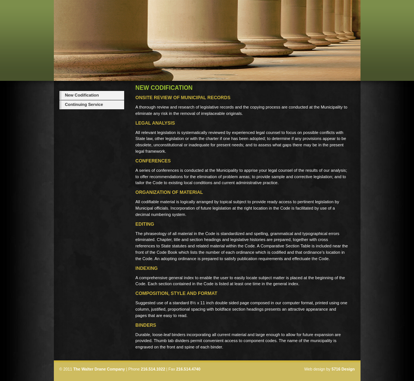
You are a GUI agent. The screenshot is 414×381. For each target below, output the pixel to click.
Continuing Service (84, 104)
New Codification (82, 95)
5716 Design (343, 369)
